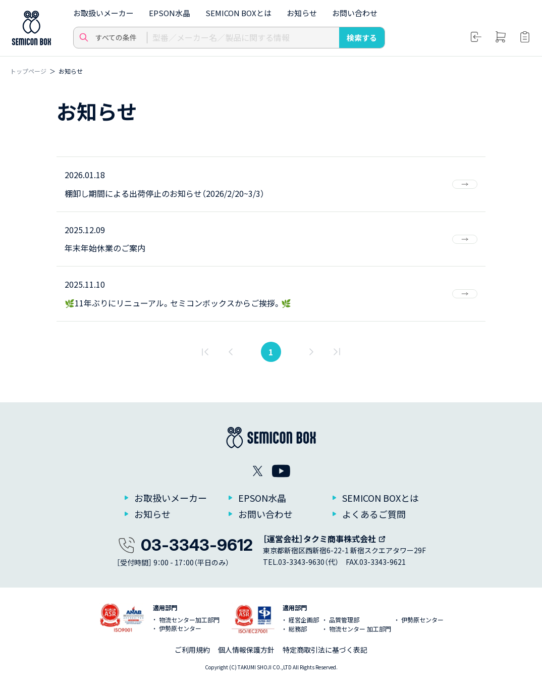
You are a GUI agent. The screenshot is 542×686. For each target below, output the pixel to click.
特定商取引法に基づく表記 (325, 650)
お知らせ (302, 13)
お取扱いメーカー (103, 13)
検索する (362, 37)
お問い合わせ (354, 13)
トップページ (28, 71)
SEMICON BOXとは (238, 13)
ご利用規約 (192, 650)
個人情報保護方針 (246, 650)
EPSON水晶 (169, 13)
